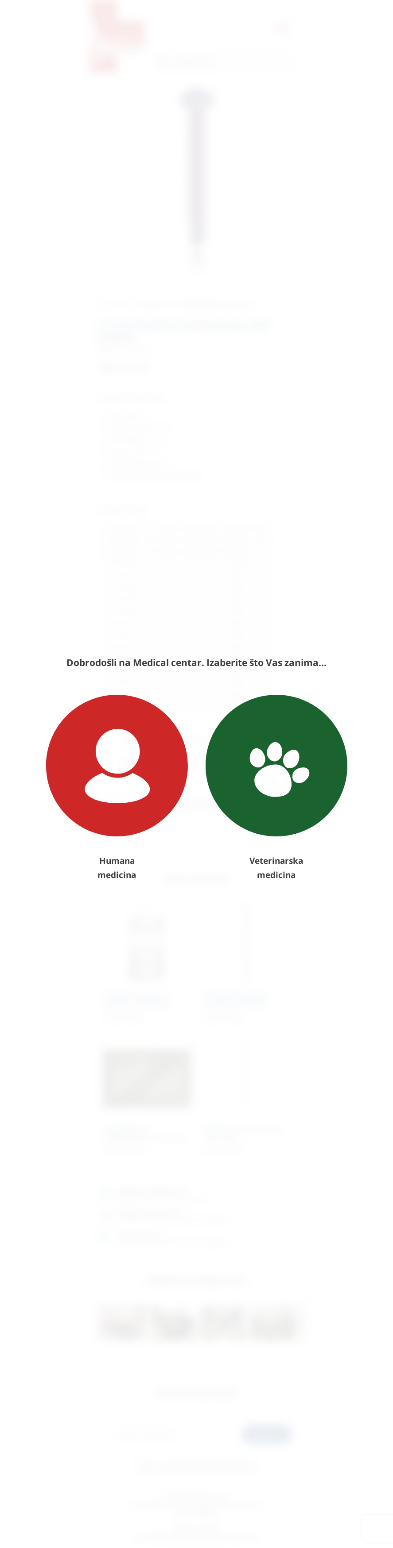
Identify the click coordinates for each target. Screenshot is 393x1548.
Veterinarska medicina (276, 788)
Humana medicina (117, 788)
